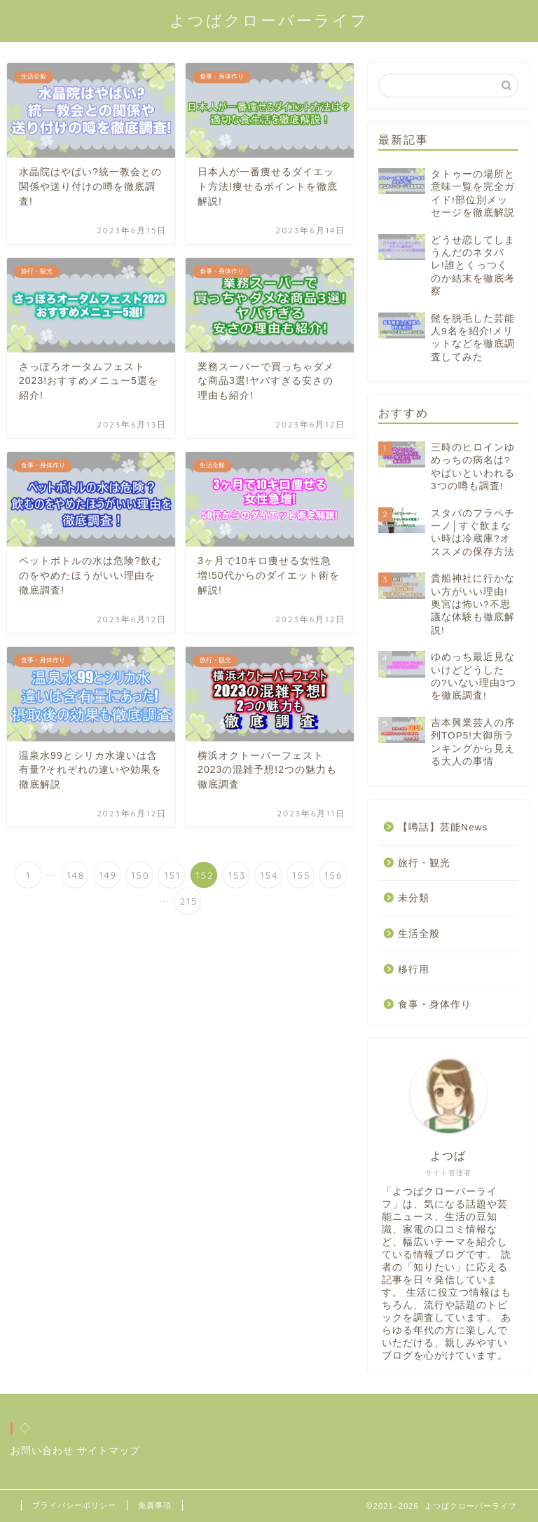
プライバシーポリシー (74, 1505)
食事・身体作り (434, 1004)
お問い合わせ (42, 1451)
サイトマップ (108, 1451)
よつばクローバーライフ (269, 20)
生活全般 (419, 933)
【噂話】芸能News (443, 827)
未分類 (413, 898)
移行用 (413, 969)
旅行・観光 (424, 863)
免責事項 (155, 1505)
